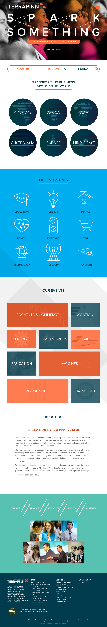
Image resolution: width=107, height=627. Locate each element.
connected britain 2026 (40, 601)
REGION (53, 69)
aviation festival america (41, 588)
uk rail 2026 (36, 590)
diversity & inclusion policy (72, 619)
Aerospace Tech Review (64, 583)
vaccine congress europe (41, 584)
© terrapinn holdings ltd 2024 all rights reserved (53, 623)
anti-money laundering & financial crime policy (52, 619)
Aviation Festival (62, 585)
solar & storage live (39, 603)
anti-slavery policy (34, 619)
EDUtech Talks (61, 589)
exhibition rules (39, 621)
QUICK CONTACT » (86, 580)
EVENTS (34, 580)
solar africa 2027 (38, 582)
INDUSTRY (22, 69)
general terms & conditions (51, 621)
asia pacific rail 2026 (39, 596)
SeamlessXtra (60, 595)
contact (70, 621)
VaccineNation (61, 601)
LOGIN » (82, 583)
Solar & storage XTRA (63, 597)
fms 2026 (35, 586)
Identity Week (60, 591)
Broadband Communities (64, 587)
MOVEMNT (59, 593)
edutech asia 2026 (38, 598)
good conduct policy (24, 619)
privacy (60, 621)
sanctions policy (84, 619)
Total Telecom (61, 599)
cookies (65, 621)
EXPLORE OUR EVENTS (54, 50)
